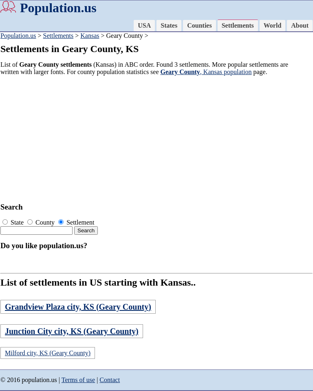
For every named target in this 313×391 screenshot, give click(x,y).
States (169, 25)
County (41, 222)
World (273, 25)
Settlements (238, 25)
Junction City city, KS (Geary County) (72, 331)
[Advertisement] (153, 139)
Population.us (58, 7)
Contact (109, 379)
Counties (199, 25)
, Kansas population (206, 71)
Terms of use (78, 379)
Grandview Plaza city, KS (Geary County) (78, 306)
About (300, 25)
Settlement (76, 222)
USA (144, 25)
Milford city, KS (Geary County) (47, 352)
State (13, 222)
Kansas (89, 35)
